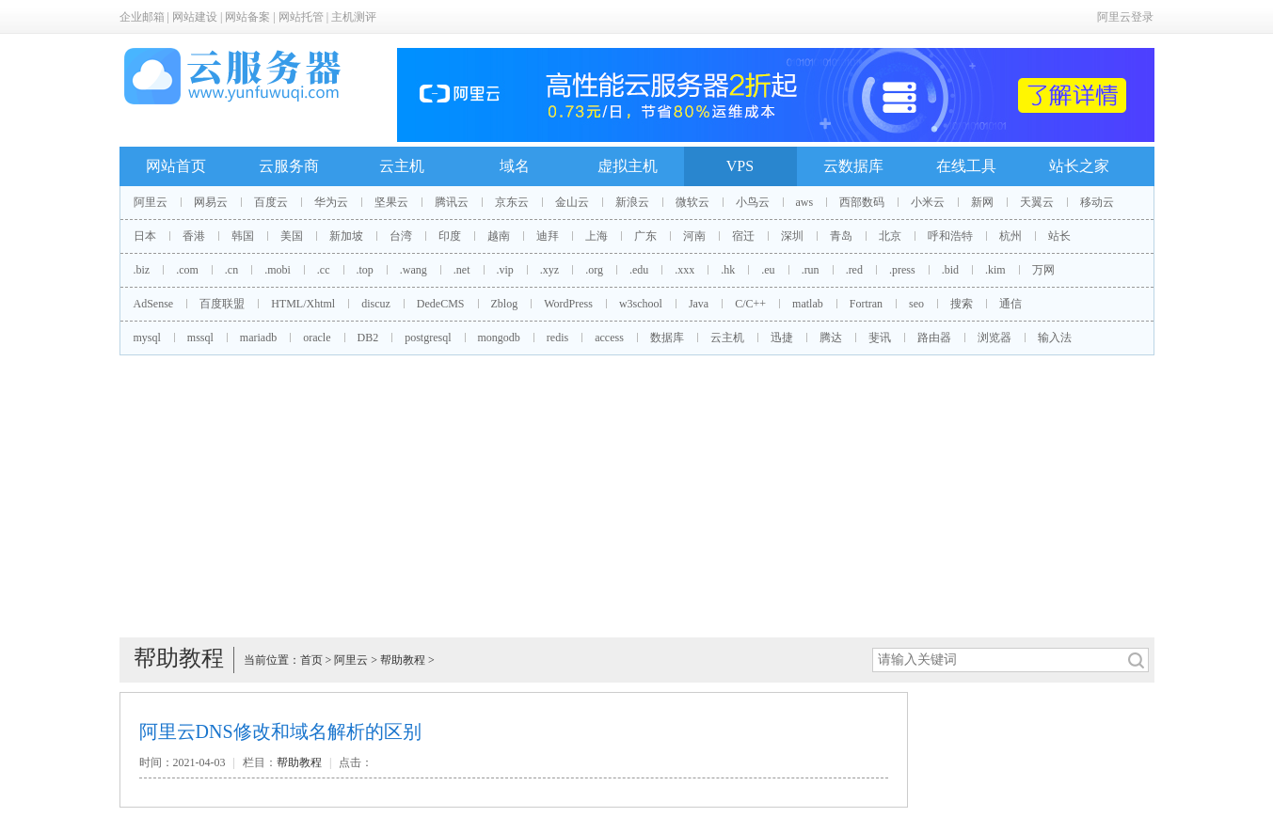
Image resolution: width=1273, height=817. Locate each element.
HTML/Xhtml (303, 303)
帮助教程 (402, 660)
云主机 (401, 166)
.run (810, 269)
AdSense (154, 303)
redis (557, 337)
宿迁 (743, 236)
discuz (375, 303)
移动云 (1097, 202)
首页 (311, 660)
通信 (1010, 303)
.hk (728, 269)
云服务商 (289, 166)
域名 (515, 166)
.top (365, 269)
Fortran (866, 303)
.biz (142, 269)
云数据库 (853, 166)
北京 (890, 236)
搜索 (961, 303)
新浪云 (632, 202)
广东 (645, 236)
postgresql (428, 337)
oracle (316, 337)
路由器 (934, 337)
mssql (200, 337)
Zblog (504, 303)
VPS (740, 166)
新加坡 (346, 236)
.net (462, 269)
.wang (413, 269)
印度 (449, 236)
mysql (147, 337)
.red (854, 269)
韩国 (242, 236)
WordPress (568, 303)
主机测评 (353, 17)
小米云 (928, 202)
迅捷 (782, 337)
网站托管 (301, 17)
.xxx (684, 269)
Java (698, 303)
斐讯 (879, 337)
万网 (1043, 269)
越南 (498, 236)
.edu (638, 269)
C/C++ (750, 303)
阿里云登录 (1125, 17)
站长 (1059, 236)
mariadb (258, 337)
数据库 (667, 337)
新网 (982, 202)
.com (187, 269)
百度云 (271, 202)
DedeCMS (441, 303)
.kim (995, 269)
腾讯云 (452, 202)
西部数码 (861, 202)
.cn (231, 269)
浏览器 (994, 337)
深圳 (792, 236)
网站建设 (194, 17)
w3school (640, 303)
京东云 (512, 202)
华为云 (331, 202)
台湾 (401, 236)
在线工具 (966, 166)
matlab (807, 303)
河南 (694, 236)
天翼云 (1037, 202)
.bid (950, 269)
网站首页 (176, 166)
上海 (596, 236)
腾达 (830, 337)
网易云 (211, 202)
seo (916, 303)
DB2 (368, 337)
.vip (505, 269)
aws (805, 202)
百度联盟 (222, 303)
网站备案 (247, 17)
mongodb (499, 337)
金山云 (572, 202)
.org (594, 269)
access (609, 337)
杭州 (1010, 236)
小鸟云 (753, 202)
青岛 (841, 236)
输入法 (1055, 337)
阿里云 (150, 202)
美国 (291, 236)
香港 (194, 236)
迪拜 (547, 236)
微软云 (692, 202)
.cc (323, 269)
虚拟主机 (627, 166)
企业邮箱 (142, 17)
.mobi (277, 269)
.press (902, 269)
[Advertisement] (636, 496)
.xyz (549, 269)
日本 (145, 236)
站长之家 (1079, 166)
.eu (767, 269)
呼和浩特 (950, 236)
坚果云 (391, 202)
